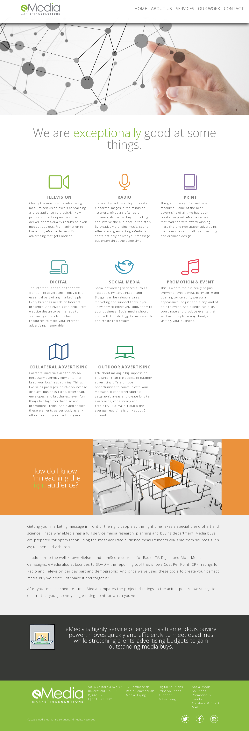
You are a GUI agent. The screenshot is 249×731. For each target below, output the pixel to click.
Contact (234, 8)
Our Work (209, 8)
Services (185, 8)
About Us (161, 8)
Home (141, 8)
